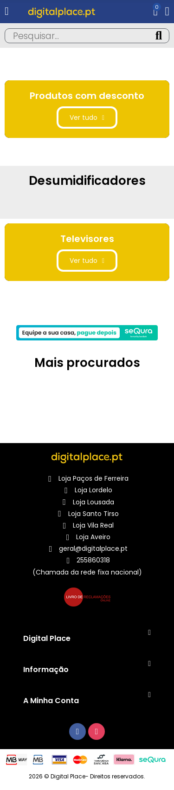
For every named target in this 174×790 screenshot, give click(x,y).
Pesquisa (158, 35)
